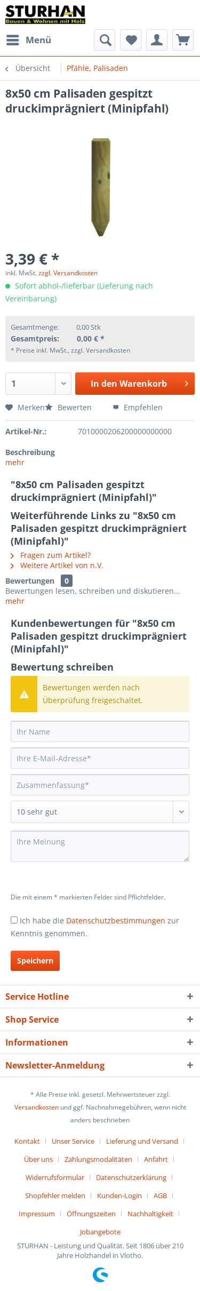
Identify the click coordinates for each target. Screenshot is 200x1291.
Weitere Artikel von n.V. (57, 565)
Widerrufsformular (55, 1177)
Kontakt (27, 1141)
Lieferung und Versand (142, 1141)
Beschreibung (30, 452)
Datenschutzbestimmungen (115, 920)
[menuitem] (28, 40)
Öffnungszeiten (91, 1213)
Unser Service (73, 1141)
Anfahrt (156, 1159)
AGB (160, 1195)
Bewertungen (29, 581)
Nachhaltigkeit (150, 1213)
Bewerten (69, 407)
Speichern (35, 960)
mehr (15, 462)
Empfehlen (138, 407)
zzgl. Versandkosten (68, 272)
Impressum (37, 1213)
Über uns (38, 1159)
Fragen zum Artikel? (51, 555)
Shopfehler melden (55, 1195)
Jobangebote (100, 1232)
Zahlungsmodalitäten (98, 1159)
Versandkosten (36, 1107)
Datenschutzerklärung (131, 1177)
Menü (28, 38)
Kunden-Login (119, 1195)
